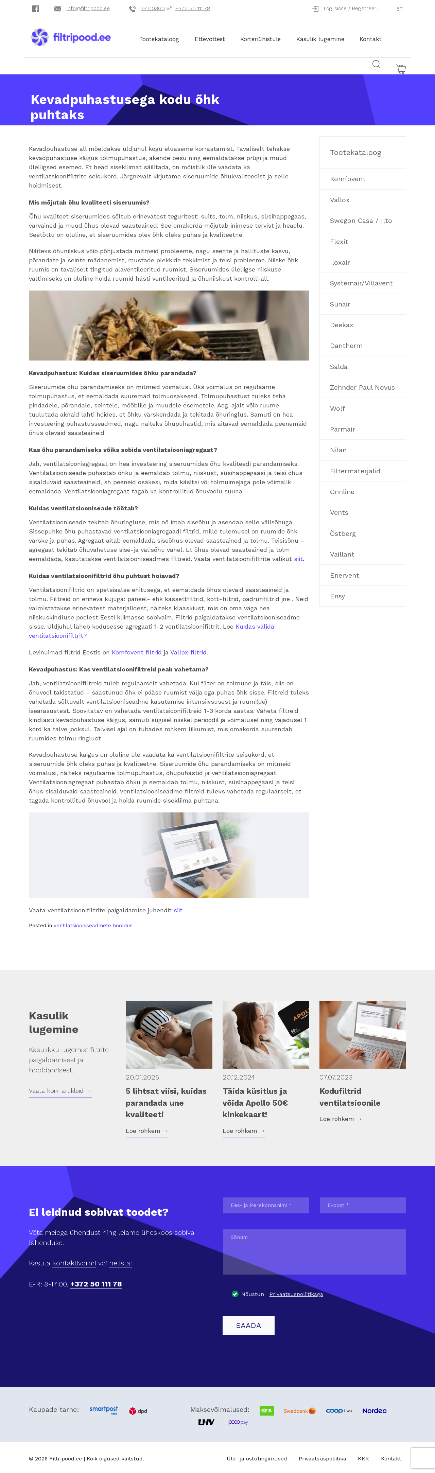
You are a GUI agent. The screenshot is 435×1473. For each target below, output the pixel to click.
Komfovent (348, 176)
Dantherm (346, 343)
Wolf (337, 406)
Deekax (341, 322)
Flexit (339, 239)
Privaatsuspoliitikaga (296, 1291)
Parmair (342, 426)
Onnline (342, 489)
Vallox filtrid (188, 649)
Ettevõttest (216, 36)
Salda (339, 364)
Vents (339, 510)
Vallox (340, 197)
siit (298, 556)
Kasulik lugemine (326, 36)
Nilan (338, 447)
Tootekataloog (165, 36)
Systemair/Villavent (361, 281)
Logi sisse (335, 8)
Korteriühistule (266, 36)
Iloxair (340, 260)
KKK (363, 1456)
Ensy (337, 593)
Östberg (343, 531)
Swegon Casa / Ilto (361, 218)
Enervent (344, 572)
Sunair (340, 301)
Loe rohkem (147, 1128)
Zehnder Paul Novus (362, 385)
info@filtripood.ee (88, 8)
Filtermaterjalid (355, 468)
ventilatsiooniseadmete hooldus (93, 923)
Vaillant (342, 552)
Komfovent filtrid (137, 649)
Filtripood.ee (65, 1456)
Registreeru (366, 8)
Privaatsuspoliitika (322, 1456)
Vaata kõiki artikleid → (60, 1087)
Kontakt (377, 36)
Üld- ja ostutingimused (257, 1456)
